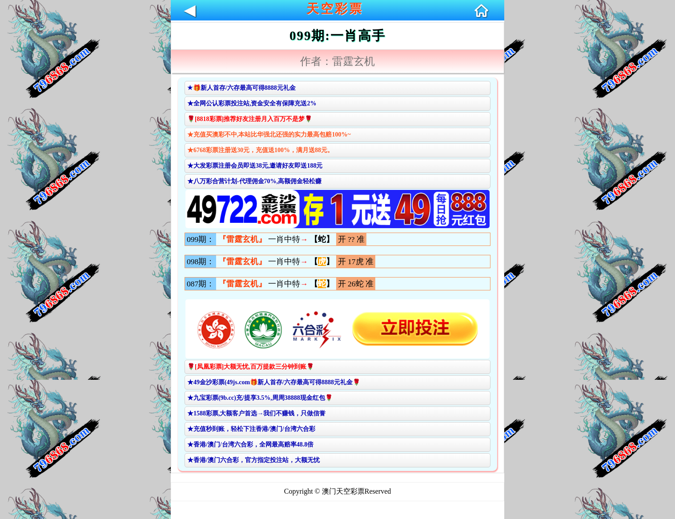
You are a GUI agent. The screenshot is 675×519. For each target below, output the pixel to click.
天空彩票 (334, 9)
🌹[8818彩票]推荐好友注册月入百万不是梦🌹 (249, 119)
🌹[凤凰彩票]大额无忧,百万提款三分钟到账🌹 (250, 366)
